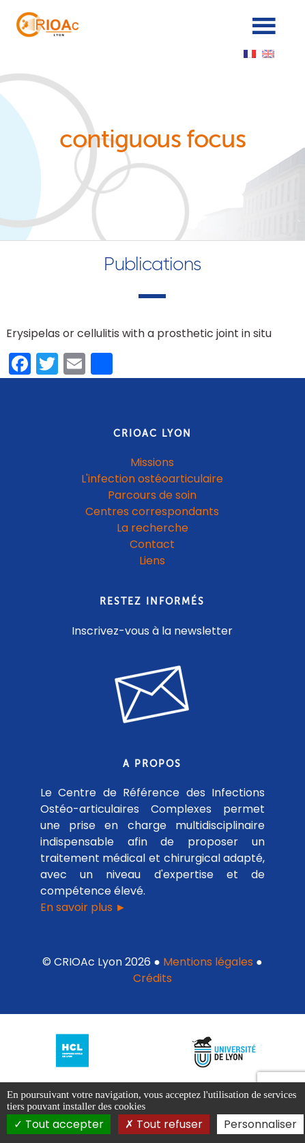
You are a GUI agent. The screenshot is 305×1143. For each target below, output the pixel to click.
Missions (152, 462)
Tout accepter (59, 1124)
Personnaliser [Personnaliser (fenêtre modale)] (260, 1124)
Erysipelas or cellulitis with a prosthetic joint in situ (139, 333)
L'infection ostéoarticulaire (152, 479)
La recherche (152, 528)
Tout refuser (164, 1124)
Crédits (152, 978)
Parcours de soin (152, 495)
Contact (152, 544)
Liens (152, 560)
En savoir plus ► (83, 907)
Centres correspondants (152, 511)
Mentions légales (208, 962)
